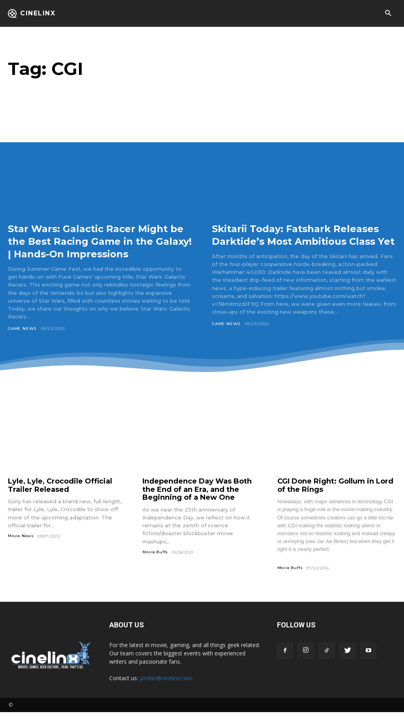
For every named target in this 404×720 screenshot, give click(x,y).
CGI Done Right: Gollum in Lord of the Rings (335, 493)
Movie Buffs (155, 560)
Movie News (21, 543)
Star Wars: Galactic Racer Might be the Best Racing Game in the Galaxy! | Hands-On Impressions (100, 240)
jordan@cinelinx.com (166, 686)
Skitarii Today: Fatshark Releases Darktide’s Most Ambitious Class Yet (284, 240)
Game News (22, 328)
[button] (388, 14)
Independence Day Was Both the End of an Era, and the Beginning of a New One (197, 497)
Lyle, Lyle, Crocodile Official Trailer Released (60, 493)
